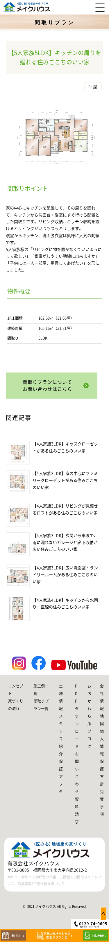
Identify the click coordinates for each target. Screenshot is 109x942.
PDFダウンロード (77, 716)
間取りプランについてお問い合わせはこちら (47, 385)
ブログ (89, 738)
